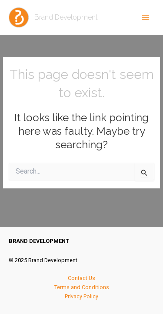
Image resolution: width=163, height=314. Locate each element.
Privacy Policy (81, 296)
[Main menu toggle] (145, 17)
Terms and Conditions (81, 287)
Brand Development (66, 17)
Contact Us (81, 278)
